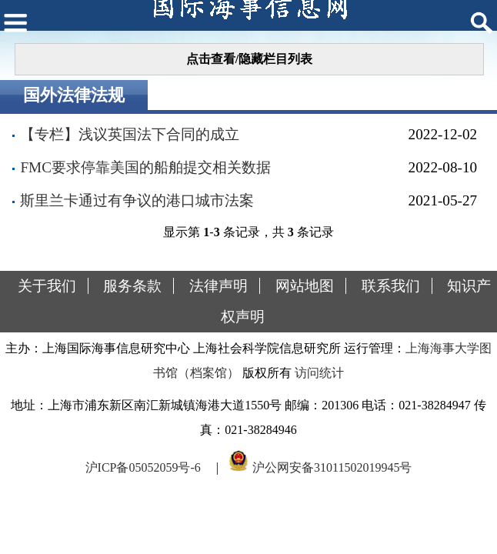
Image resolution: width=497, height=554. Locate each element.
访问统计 (319, 372)
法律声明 (218, 286)
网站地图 (304, 286)
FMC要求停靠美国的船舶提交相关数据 (145, 167)
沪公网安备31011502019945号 (332, 467)
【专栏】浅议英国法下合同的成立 (129, 134)
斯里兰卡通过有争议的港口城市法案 (137, 200)
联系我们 (391, 286)
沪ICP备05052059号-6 (143, 467)
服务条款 (132, 286)
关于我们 (47, 286)
